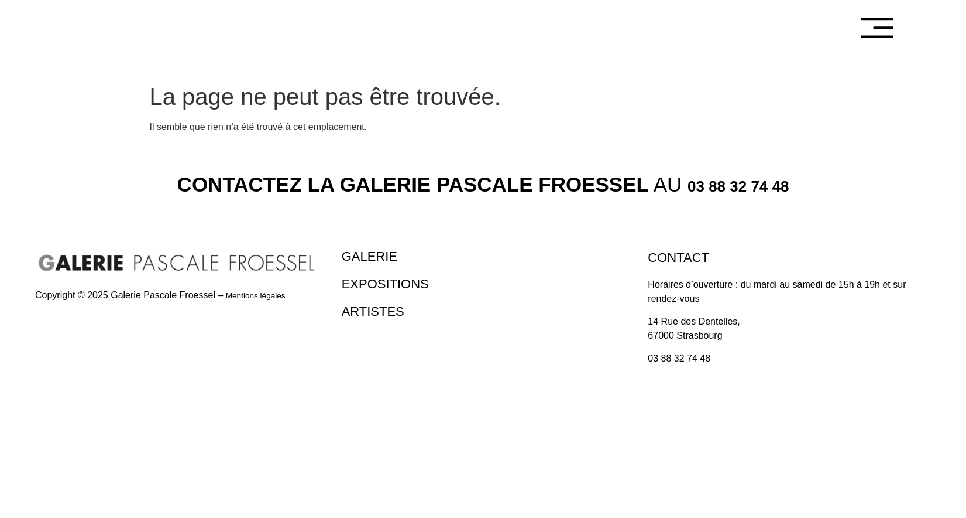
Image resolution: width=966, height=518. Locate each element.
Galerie (373, 255)
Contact (682, 256)
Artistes (377, 308)
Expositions (391, 282)
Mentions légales (261, 295)
